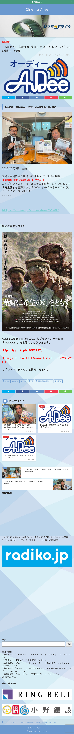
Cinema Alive (37, 9)
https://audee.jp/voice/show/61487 (30, 210)
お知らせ (5, 42)
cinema (15, 381)
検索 (4, 640)
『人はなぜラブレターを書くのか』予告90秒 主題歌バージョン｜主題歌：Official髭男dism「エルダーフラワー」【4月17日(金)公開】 (36, 538)
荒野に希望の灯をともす (44, 381)
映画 (31, 381)
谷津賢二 (58, 381)
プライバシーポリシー (35, 728)
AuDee (6, 381)
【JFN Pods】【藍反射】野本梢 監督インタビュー (25, 660)
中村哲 (24, 381)
